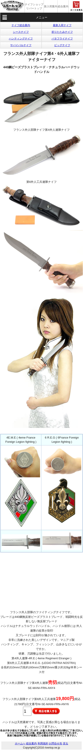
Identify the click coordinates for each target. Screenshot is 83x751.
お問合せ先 (55, 743)
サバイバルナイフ (20, 45)
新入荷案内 (50, 6)
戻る (65, 743)
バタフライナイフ (62, 38)
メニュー (41, 17)
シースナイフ (21, 31)
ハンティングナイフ (21, 38)
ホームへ (20, 743)
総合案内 (63, 6)
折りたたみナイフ (62, 31)
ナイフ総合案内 (21, 25)
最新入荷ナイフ (62, 25)
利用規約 (43, 743)
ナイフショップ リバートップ (34, 6)
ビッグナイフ (62, 45)
